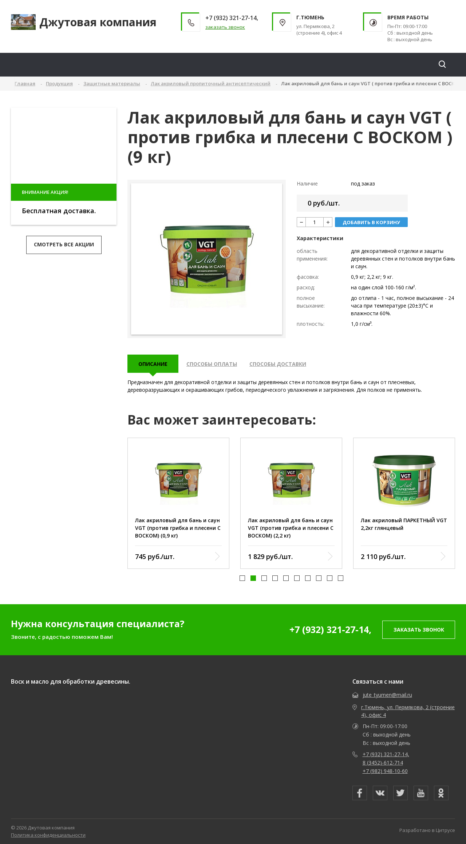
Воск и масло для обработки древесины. (70, 681)
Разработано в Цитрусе (427, 830)
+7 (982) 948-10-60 (385, 770)
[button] (242, 578)
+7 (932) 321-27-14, (330, 629)
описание (152, 363)
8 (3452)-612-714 (383, 762)
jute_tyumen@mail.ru (387, 694)
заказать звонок (225, 27)
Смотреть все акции (64, 244)
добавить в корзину (371, 222)
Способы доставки (277, 363)
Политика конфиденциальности (48, 835)
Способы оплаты (211, 363)
